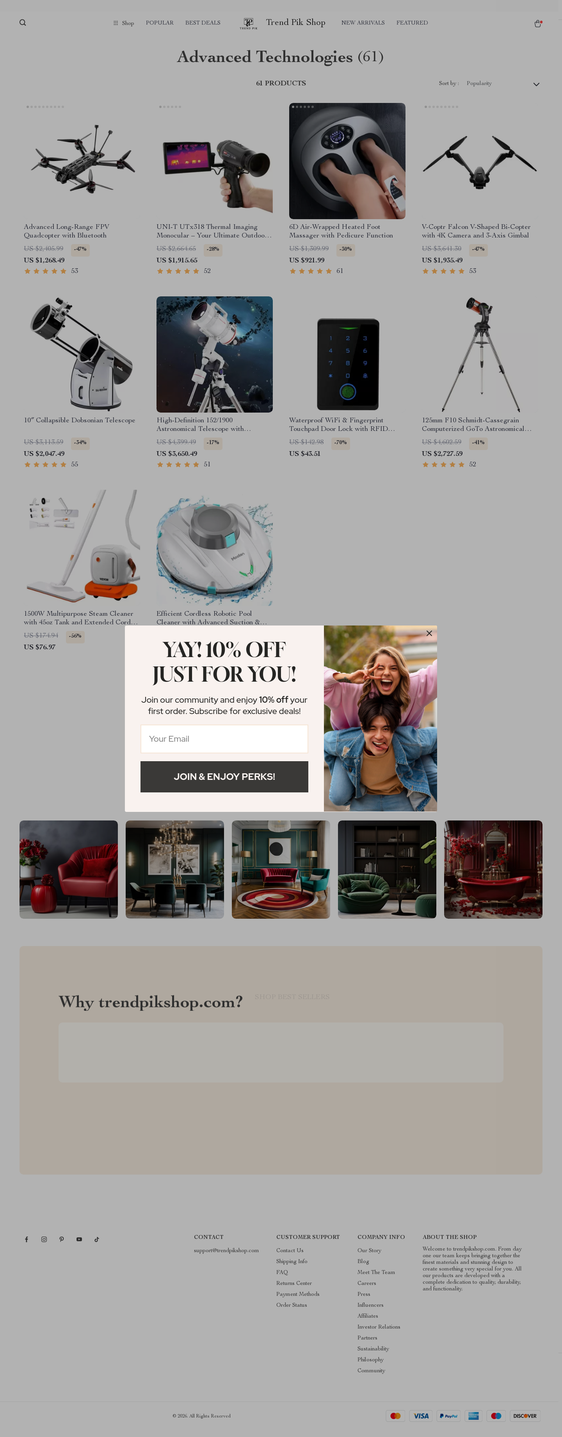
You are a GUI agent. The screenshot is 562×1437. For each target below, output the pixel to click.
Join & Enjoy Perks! (224, 777)
